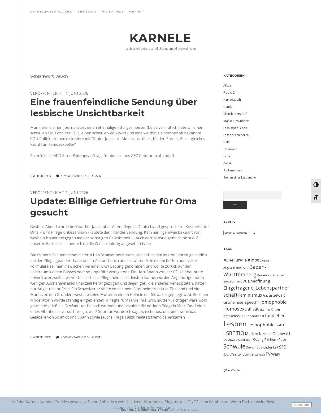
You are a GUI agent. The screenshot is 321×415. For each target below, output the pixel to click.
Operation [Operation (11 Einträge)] (245, 339)
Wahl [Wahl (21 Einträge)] (275, 354)
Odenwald (230, 149)
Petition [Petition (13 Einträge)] (270, 339)
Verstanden (302, 405)
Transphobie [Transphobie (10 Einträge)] (240, 355)
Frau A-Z (229, 93)
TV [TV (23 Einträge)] (267, 354)
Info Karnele (112, 11)
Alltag (227, 85)
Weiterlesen (42, 176)
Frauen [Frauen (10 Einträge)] (267, 296)
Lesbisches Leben (235, 128)
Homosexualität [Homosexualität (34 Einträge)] (241, 309)
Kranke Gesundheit (236, 121)
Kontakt (135, 11)
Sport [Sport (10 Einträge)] (227, 355)
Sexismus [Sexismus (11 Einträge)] (253, 347)
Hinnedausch (232, 100)
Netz (226, 142)
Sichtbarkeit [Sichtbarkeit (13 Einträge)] (269, 347)
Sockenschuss (232, 170)
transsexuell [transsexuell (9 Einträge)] (257, 354)
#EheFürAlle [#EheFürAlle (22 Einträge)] (235, 260)
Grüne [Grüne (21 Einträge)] (229, 302)
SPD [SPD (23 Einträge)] (282, 347)
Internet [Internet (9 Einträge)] (265, 309)
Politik (227, 163)
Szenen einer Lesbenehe (239, 177)
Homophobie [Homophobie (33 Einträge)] (272, 302)
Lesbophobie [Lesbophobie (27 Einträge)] (261, 325)
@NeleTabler (232, 370)
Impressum (87, 11)
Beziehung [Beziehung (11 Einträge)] (264, 275)
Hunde (227, 107)
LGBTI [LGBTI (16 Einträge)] (280, 325)
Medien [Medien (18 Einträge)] (251, 333)
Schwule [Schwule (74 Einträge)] (234, 346)
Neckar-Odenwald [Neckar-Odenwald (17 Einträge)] (274, 333)
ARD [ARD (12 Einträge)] (246, 268)
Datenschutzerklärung (51, 11)
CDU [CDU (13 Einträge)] (243, 281)
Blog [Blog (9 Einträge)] (226, 281)
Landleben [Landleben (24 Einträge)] (275, 315)
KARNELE (160, 38)
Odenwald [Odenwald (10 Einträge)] (230, 340)
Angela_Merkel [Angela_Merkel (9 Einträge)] (232, 268)
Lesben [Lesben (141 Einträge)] (235, 323)
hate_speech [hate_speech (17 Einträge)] (246, 302)
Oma (226, 156)
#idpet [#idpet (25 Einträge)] (254, 260)
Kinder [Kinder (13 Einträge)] (275, 309)
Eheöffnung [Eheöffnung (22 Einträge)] (259, 281)
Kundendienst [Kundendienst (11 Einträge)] (254, 316)
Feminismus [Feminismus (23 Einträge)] (250, 295)
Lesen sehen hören (236, 135)
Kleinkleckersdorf (235, 114)
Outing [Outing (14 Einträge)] (258, 339)
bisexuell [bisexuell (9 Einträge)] (278, 275)
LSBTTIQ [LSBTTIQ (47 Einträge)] (233, 332)
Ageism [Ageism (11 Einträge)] (267, 260)
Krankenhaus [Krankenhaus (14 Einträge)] (233, 316)
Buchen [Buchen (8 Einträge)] (235, 281)
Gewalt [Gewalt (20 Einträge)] (279, 295)
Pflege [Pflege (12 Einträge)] (281, 339)
